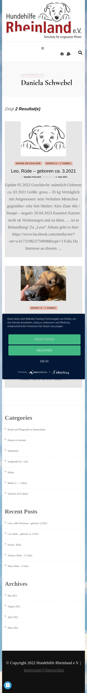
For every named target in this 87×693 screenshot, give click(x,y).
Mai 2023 (12, 595)
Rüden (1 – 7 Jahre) (17, 483)
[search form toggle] (80, 53)
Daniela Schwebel (32, 177)
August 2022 (13, 606)
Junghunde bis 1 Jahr (17, 461)
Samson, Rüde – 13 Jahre (19, 555)
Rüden (10, 472)
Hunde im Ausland (28, 163)
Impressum (32, 670)
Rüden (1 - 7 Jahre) (58, 163)
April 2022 (12, 617)
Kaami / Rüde (14, 545)
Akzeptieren (44, 339)
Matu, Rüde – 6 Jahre (17, 566)
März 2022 (12, 628)
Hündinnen (12, 451)
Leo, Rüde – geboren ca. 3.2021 (43, 171)
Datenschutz (54, 670)
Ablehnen (44, 350)
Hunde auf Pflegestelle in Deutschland (26, 429)
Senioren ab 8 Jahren (17, 493)
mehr (44, 361)
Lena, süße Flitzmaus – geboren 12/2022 (27, 523)
